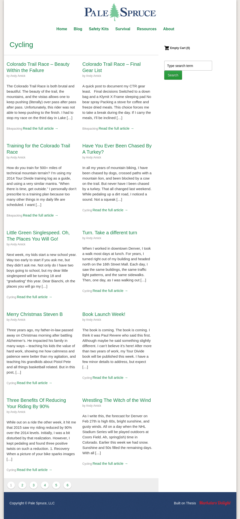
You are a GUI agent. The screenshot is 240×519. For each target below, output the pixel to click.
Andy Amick (17, 76)
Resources (147, 29)
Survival (122, 29)
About (168, 29)
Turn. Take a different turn (109, 232)
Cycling (87, 210)
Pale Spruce (120, 12)
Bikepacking (14, 128)
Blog (78, 29)
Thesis (191, 503)
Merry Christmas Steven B (35, 314)
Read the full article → (40, 128)
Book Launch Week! (104, 314)
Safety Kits (99, 29)
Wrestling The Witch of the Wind (116, 400)
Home (62, 29)
